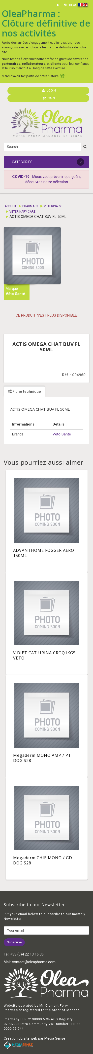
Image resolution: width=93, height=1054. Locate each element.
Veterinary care (22, 211)
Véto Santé (15, 294)
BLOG (73, 5)
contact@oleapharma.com (34, 962)
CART (49, 98)
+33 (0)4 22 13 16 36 (27, 954)
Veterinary (53, 206)
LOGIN (49, 90)
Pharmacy (30, 206)
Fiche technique (24, 391)
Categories (45, 162)
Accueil (11, 206)
